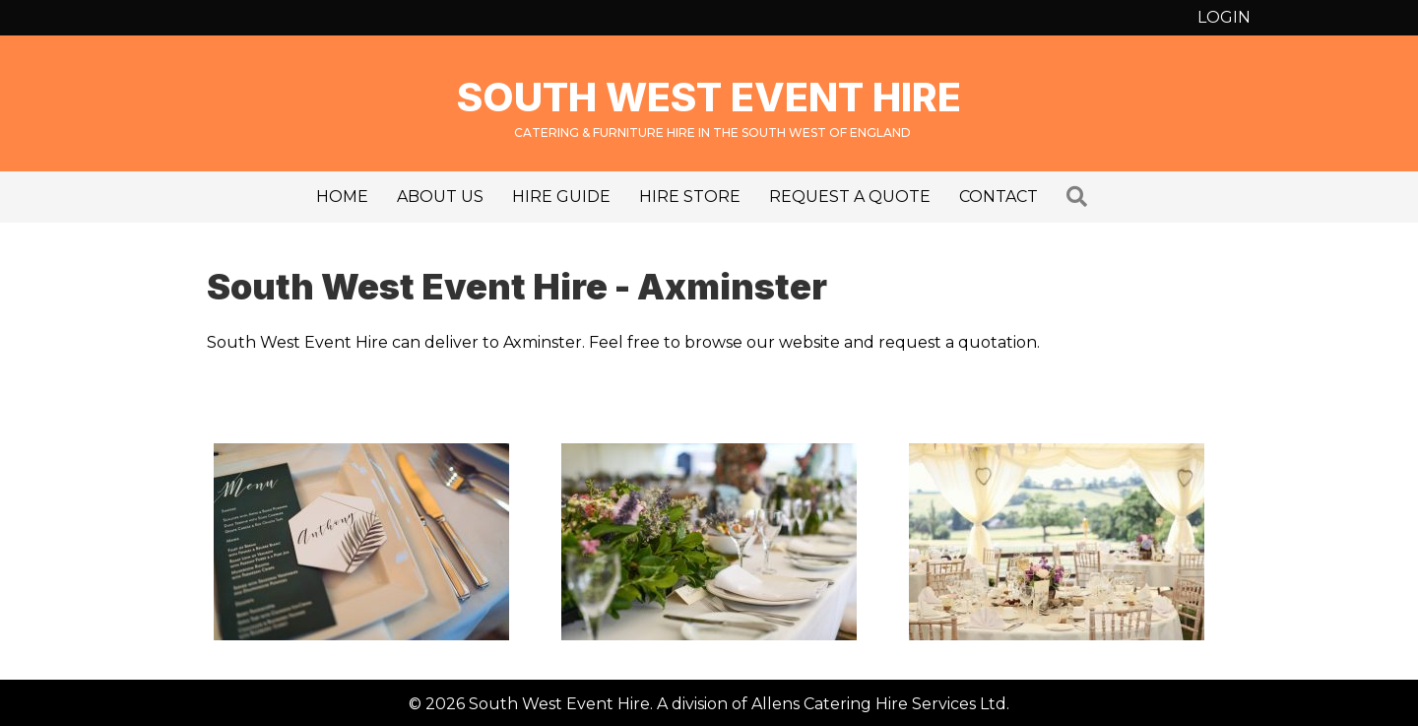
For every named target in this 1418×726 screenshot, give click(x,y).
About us (440, 196)
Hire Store (690, 196)
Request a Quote (850, 196)
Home (342, 196)
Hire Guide (561, 196)
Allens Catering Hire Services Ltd (878, 703)
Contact (998, 196)
